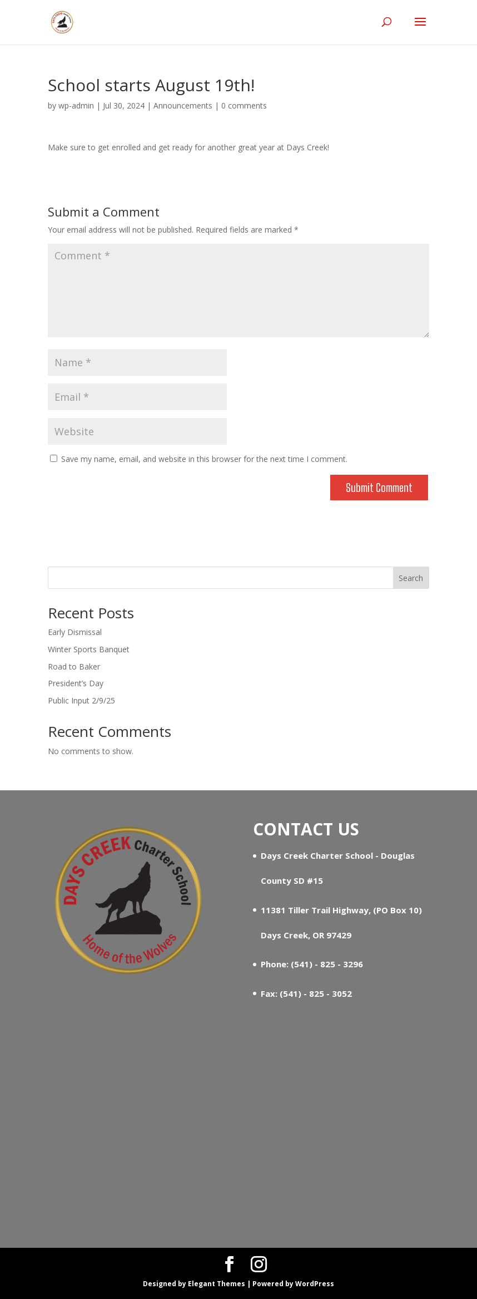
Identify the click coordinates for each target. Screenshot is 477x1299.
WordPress (314, 1283)
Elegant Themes (216, 1283)
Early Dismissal (75, 632)
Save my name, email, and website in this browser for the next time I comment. (204, 459)
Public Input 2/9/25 (81, 700)
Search (411, 578)
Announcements (182, 105)
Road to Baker (74, 666)
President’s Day (75, 683)
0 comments (244, 105)
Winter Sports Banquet (89, 649)
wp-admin (76, 105)
